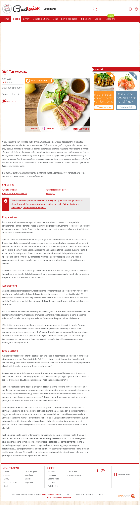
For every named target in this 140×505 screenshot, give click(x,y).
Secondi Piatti (53, 479)
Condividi (33, 129)
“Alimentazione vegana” (34, 207)
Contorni (51, 482)
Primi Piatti (52, 475)
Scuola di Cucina (41, 19)
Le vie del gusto (69, 19)
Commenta (84, 128)
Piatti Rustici (53, 486)
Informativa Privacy (50, 497)
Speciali (98, 19)
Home (6, 19)
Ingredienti (86, 19)
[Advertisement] (70, 44)
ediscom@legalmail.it (50, 495)
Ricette (16, 19)
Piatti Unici (73, 472)
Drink (55, 19)
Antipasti (51, 472)
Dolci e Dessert (75, 475)
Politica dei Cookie (65, 497)
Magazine (110, 18)
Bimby (26, 19)
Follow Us (49, 129)
